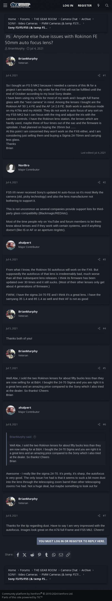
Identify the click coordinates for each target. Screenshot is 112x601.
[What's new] (98, 5)
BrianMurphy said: (21, 436)
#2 (104, 182)
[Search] (107, 5)
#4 (104, 328)
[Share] (99, 75)
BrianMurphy (16, 48)
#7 (104, 515)
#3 (104, 259)
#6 (104, 424)
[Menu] (5, 5)
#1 (104, 75)
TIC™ (40, 597)
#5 (104, 368)
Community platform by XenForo (37, 593)
